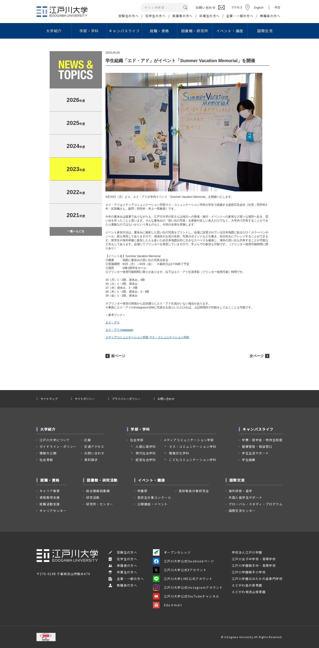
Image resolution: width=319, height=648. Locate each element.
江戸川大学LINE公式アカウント (182, 578)
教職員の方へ (270, 16)
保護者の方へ (182, 16)
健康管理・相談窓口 (257, 446)
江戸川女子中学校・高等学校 (254, 559)
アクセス (237, 7)
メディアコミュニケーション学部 (188, 440)
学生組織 (249, 459)
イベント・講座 (229, 30)
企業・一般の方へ (239, 16)
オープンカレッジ (172, 552)
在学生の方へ (155, 16)
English (258, 7)
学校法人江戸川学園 (247, 552)
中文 (277, 7)
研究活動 (93, 497)
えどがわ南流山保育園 (249, 592)
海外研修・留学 (240, 491)
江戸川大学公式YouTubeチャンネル (186, 596)
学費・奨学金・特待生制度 (262, 440)
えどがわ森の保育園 (247, 585)
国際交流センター (242, 510)
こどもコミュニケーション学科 (192, 459)
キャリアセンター (53, 510)
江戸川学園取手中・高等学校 (254, 565)
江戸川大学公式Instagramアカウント (188, 587)
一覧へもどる (75, 231)
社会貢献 (46, 459)
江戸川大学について (55, 440)
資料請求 (91, 459)
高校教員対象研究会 (194, 491)
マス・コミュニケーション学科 (192, 446)
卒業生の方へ (209, 16)
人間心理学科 (146, 446)
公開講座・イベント (152, 504)
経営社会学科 (146, 459)
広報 (87, 440)
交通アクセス (94, 446)
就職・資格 (159, 30)
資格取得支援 (50, 497)
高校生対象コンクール (154, 497)
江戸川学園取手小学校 (249, 572)
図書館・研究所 (194, 30)
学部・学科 (89, 30)
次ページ (257, 356)
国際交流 (265, 30)
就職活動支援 (50, 504)
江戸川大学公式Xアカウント (180, 570)
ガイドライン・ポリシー (58, 446)
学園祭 (142, 491)
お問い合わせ (166, 399)
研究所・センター (99, 504)
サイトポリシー (85, 399)
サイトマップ (49, 399)
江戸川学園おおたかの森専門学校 (257, 578)
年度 (76, 100)
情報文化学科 (179, 453)
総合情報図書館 (98, 491)
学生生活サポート (255, 453)
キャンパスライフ (124, 30)
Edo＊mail (167, 605)
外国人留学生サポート (246, 497)
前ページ (118, 356)
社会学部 (137, 440)
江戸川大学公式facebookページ (183, 561)
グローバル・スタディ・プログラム (256, 504)
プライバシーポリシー (126, 399)
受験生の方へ (128, 16)
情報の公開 (48, 453)
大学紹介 (54, 30)
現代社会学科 (146, 453)
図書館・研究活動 (102, 480)
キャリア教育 (50, 491)
